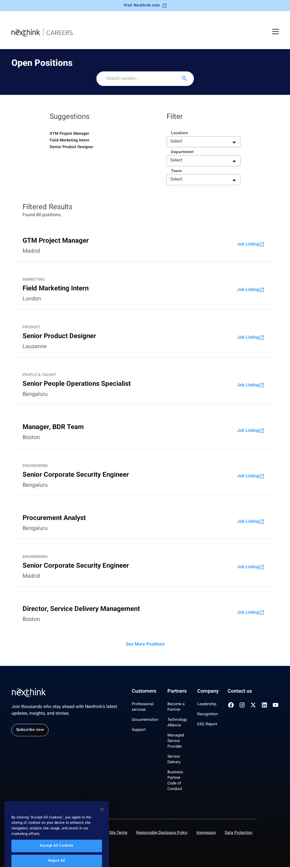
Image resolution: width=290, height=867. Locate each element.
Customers (144, 691)
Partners (177, 691)
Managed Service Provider (175, 741)
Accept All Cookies (57, 855)
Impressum (206, 833)
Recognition (207, 714)
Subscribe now (30, 730)
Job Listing (251, 244)
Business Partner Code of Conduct (175, 781)
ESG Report (207, 724)
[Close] (102, 819)
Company (208, 691)
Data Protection (238, 833)
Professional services (142, 707)
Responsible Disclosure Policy (161, 833)
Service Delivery (174, 759)
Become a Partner (176, 707)
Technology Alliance (177, 722)
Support (139, 730)
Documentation (145, 720)
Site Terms (118, 833)
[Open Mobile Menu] (275, 32)
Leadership (206, 704)
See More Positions (145, 644)
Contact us (240, 691)
